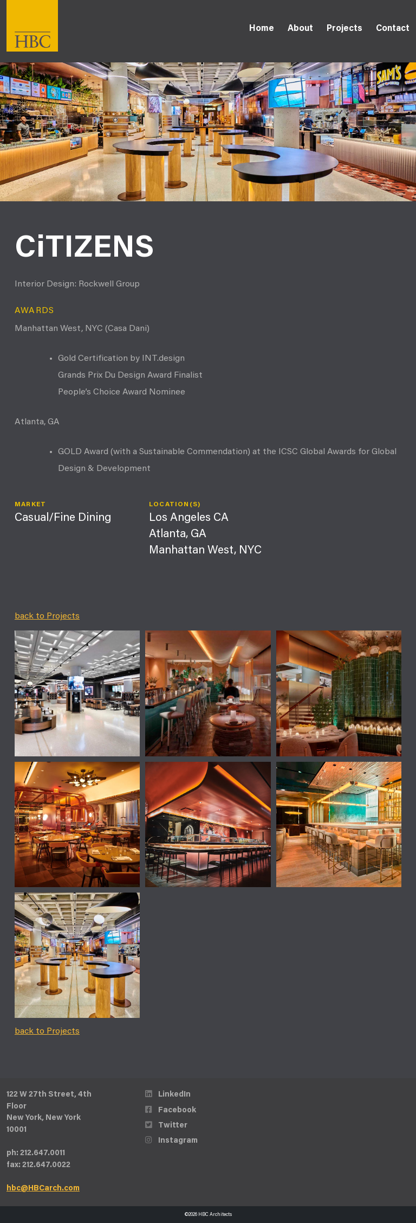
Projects (344, 28)
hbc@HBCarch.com (43, 1188)
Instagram (171, 1141)
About (300, 28)
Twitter (166, 1126)
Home (261, 28)
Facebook (170, 1110)
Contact (393, 28)
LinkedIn (168, 1095)
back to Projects (47, 616)
